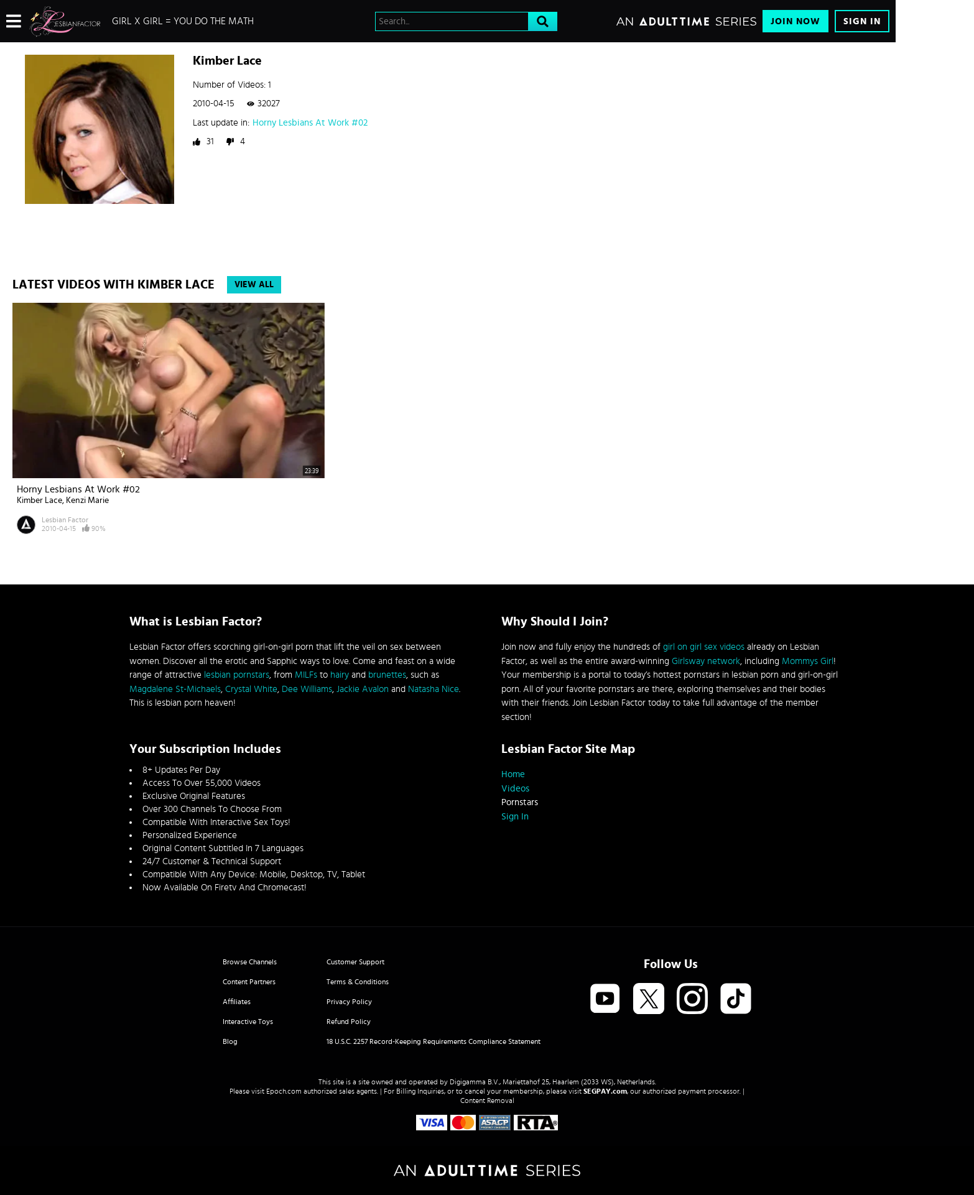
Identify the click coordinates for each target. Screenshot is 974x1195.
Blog (230, 1041)
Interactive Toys (248, 1021)
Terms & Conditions (358, 981)
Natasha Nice (433, 689)
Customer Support (355, 962)
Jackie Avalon (362, 689)
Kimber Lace (39, 500)
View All (254, 284)
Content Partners (249, 981)
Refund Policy (349, 1021)
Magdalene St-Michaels (175, 689)
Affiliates (237, 1001)
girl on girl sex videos (703, 647)
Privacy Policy (349, 1001)
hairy (339, 675)
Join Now (795, 21)
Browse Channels (250, 962)
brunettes (387, 675)
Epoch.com (284, 1091)
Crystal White (251, 689)
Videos (515, 788)
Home (513, 774)
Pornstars (519, 802)
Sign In (862, 21)
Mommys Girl (807, 661)
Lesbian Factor (65, 520)
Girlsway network (706, 661)
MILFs (306, 675)
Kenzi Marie (87, 500)
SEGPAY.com (605, 1091)
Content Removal (487, 1100)
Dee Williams (307, 689)
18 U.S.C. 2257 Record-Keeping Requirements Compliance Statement (433, 1041)
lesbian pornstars (236, 675)
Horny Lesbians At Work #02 (310, 122)
